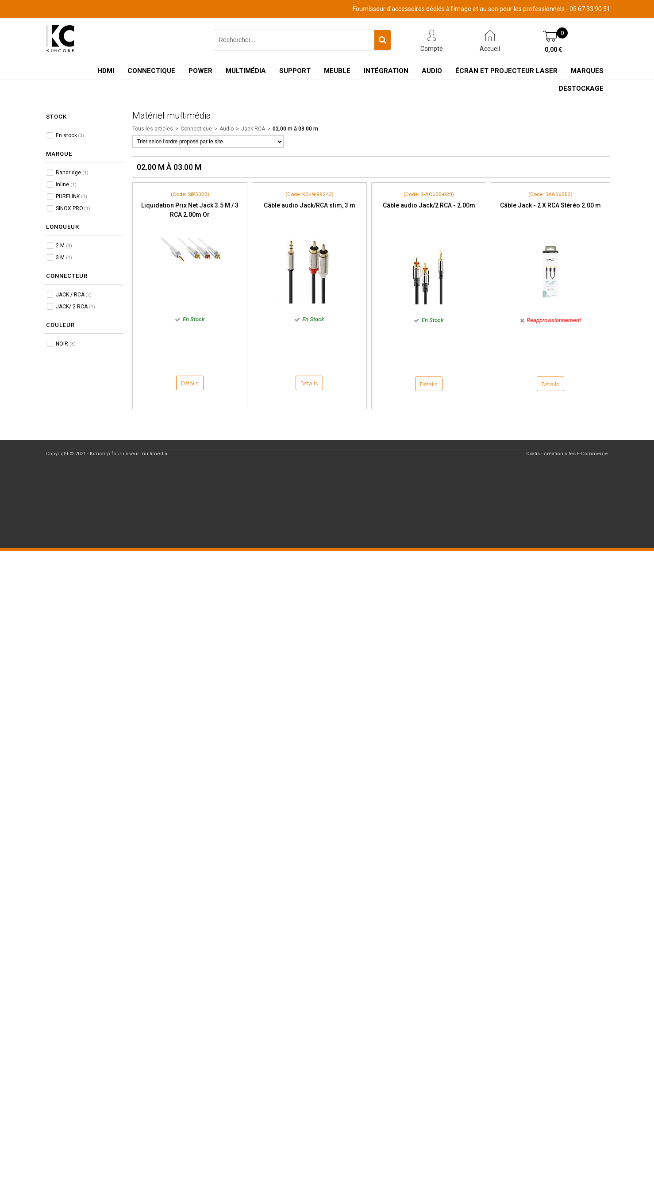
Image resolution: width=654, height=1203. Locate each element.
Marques (587, 71)
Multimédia (246, 71)
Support (295, 71)
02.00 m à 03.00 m (295, 129)
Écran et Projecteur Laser (506, 71)
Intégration (386, 71)
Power (200, 71)
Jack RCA (253, 129)
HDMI (105, 71)
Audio (432, 71)
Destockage (581, 88)
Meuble (337, 71)
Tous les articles (152, 129)
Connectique (151, 71)
